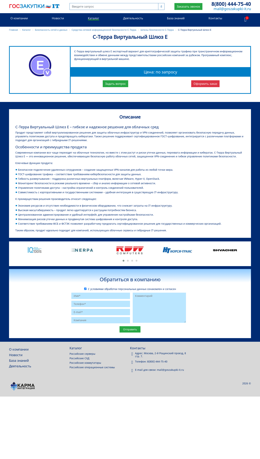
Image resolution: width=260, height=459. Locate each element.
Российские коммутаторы (85, 362)
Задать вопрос (115, 84)
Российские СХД (79, 358)
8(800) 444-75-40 (231, 3)
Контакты (215, 18)
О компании (19, 18)
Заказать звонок (188, 6)
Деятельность (133, 18)
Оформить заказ (205, 84)
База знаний (176, 18)
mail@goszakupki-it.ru (232, 8)
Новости (58, 18)
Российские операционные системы (92, 367)
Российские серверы (82, 353)
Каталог (93, 18)
